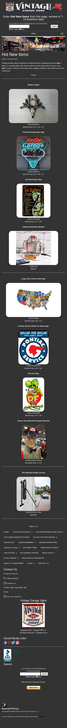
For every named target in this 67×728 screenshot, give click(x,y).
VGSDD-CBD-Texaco (33, 460)
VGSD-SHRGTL (33, 172)
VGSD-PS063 (33, 318)
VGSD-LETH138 (33, 219)
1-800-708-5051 (11, 578)
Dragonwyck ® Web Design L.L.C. (30, 711)
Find (21, 23)
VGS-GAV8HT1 (33, 124)
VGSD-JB (33, 266)
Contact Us (10, 583)
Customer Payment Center (33, 682)
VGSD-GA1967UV (33, 366)
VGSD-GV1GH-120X (33, 512)
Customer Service (11, 574)
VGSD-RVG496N (33, 413)
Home (6, 592)
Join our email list (12, 597)
